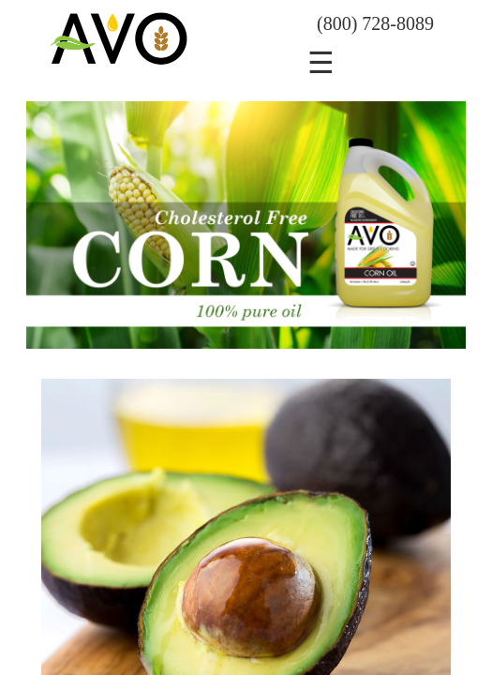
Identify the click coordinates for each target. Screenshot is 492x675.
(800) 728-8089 (375, 23)
